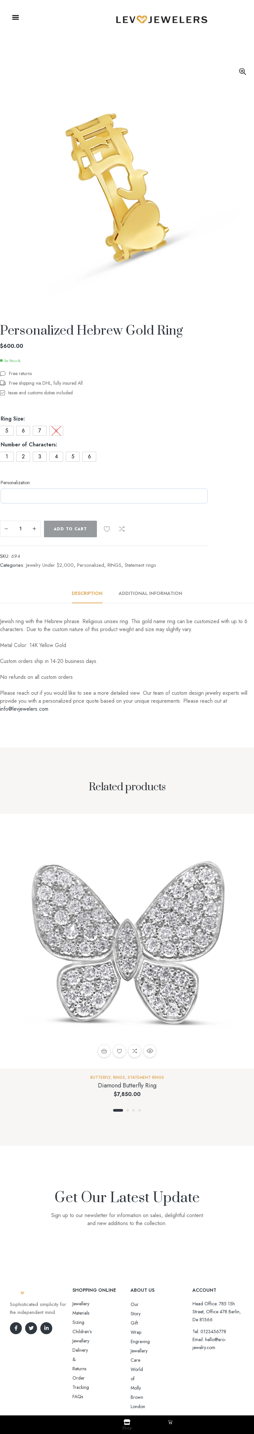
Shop (127, 1428)
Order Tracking (87, 1331)
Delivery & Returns (90, 1322)
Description (87, 593)
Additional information (150, 593)
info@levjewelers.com (24, 709)
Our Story (140, 1304)
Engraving (140, 1323)
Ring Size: (13, 419)
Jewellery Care (144, 1332)
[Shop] (127, 1422)
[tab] (91, 593)
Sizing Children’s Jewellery (97, 1313)
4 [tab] (139, 1110)
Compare (121, 529)
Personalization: (16, 482)
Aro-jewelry (124, 1395)
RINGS (114, 565)
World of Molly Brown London (160, 1341)
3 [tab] (133, 1110)
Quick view (149, 1051)
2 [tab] (127, 1110)
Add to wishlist (106, 529)
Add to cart (70, 529)
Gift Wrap (140, 1313)
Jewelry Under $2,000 (50, 565)
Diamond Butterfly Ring (127, 1085)
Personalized (90, 565)
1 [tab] (118, 1110)
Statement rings (140, 565)
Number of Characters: (29, 444)
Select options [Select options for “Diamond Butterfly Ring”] (104, 1051)
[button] (15, 17)
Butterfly (100, 1077)
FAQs (77, 1340)
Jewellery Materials (89, 1303)
